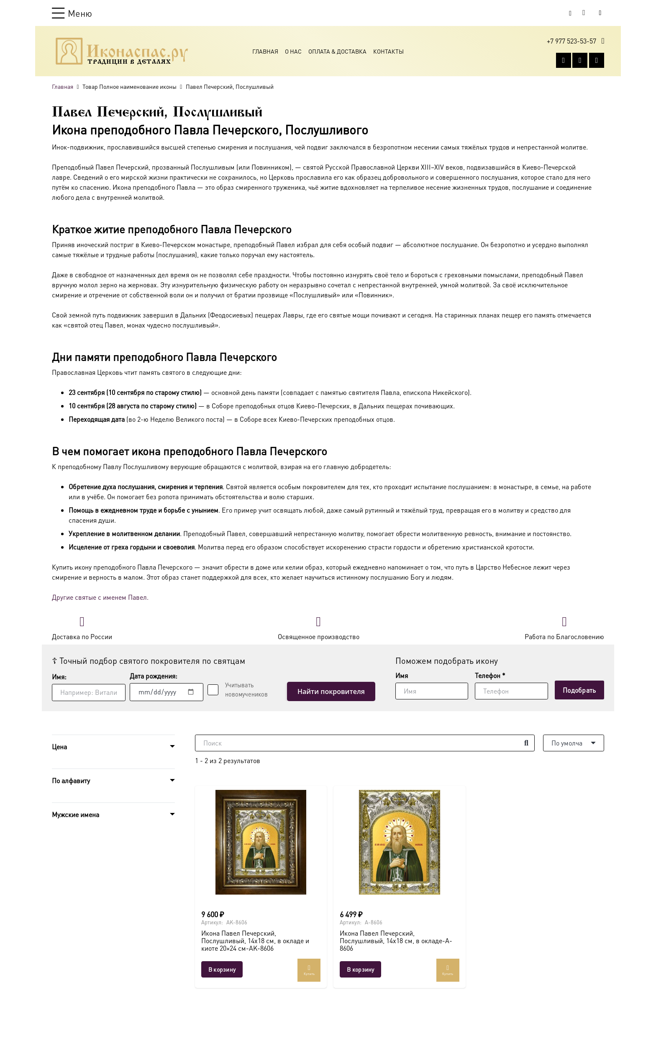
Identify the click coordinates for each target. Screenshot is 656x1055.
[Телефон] (511, 691)
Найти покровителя (331, 691)
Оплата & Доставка (337, 51)
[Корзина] (584, 13)
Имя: (59, 676)
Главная (265, 51)
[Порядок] (574, 743)
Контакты (388, 51)
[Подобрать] (579, 690)
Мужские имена (75, 814)
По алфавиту (71, 780)
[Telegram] (596, 60)
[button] (71, 13)
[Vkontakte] (563, 60)
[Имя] (431, 691)
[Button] (600, 13)
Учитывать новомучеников (246, 689)
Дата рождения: (153, 675)
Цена (59, 746)
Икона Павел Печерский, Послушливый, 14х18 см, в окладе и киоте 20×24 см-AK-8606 (255, 940)
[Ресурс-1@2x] (122, 51)
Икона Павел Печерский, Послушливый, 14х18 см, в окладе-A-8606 (396, 940)
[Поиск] (365, 743)
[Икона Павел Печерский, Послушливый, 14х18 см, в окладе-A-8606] (399, 842)
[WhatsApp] (579, 60)
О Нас (293, 51)
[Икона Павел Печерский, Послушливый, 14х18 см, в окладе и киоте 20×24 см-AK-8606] (261, 842)
